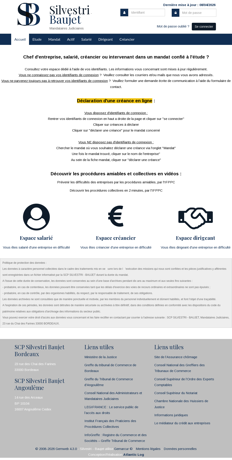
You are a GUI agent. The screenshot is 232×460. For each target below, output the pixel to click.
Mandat (54, 39)
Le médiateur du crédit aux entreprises (182, 423)
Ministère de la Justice (100, 357)
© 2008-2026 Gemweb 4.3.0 (56, 449)
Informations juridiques (171, 415)
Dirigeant (105, 39)
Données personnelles (180, 449)
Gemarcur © (123, 449)
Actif (71, 39)
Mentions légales (148, 449)
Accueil (20, 39)
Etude (37, 39)
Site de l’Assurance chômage (175, 357)
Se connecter (204, 26)
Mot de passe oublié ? (173, 26)
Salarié (86, 39)
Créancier (126, 39)
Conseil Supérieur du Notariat (175, 393)
